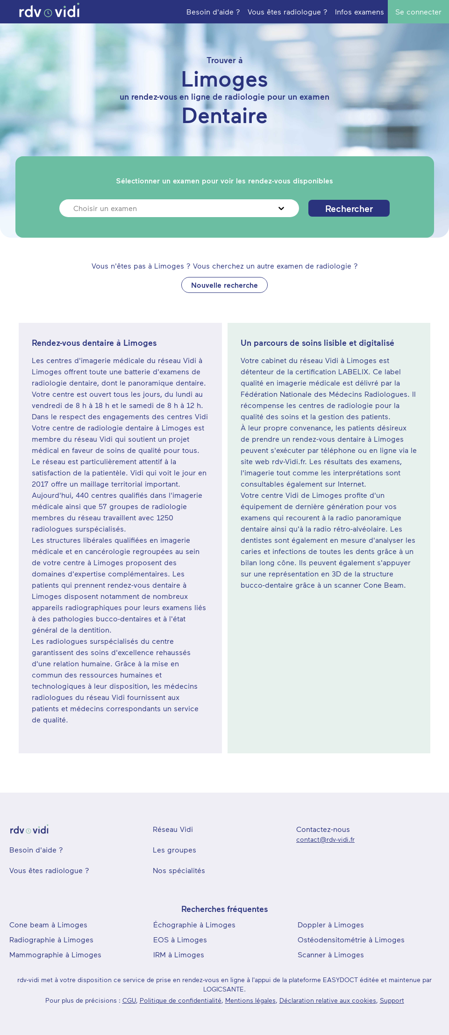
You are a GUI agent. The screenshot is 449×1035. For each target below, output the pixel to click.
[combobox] (74, 208)
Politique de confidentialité (180, 1000)
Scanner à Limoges (331, 954)
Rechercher (349, 208)
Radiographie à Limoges (51, 939)
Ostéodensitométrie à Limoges (351, 939)
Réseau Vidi (173, 828)
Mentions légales (250, 1000)
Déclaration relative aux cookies (327, 1000)
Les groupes (174, 849)
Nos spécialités (179, 870)
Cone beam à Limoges (48, 924)
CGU (129, 1000)
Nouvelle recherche (224, 284)
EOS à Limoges (180, 939)
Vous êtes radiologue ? (49, 870)
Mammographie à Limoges (55, 954)
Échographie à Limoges (194, 924)
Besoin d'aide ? (36, 849)
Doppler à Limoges (331, 924)
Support (392, 1000)
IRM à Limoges (178, 954)
